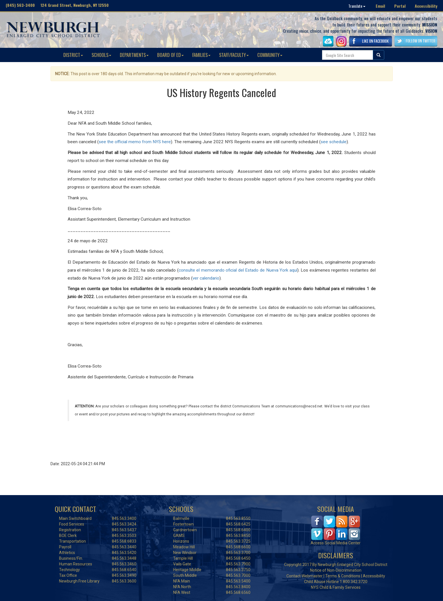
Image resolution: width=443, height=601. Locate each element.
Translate (356, 6)
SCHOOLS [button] (101, 54)
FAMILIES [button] (201, 54)
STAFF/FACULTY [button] (234, 54)
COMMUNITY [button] (269, 54)
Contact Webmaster (304, 576)
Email (380, 6)
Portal (400, 6)
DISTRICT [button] (73, 54)
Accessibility (426, 6)
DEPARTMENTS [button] (134, 54)
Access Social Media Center (336, 543)
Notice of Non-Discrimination (335, 570)
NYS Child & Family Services (336, 587)
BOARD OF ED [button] (170, 54)
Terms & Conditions (342, 576)
